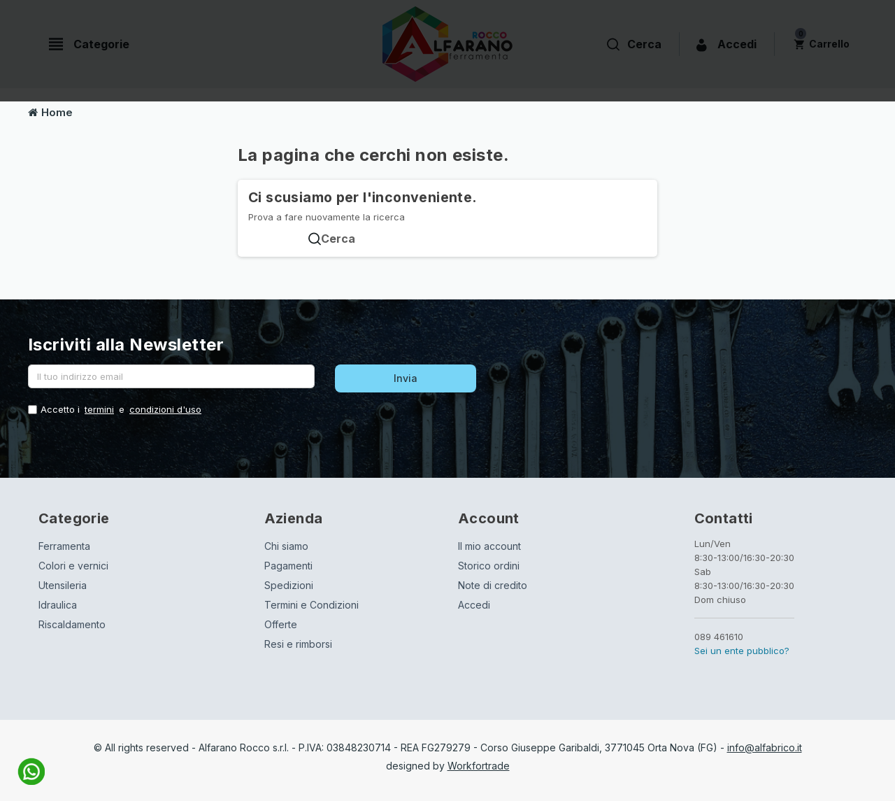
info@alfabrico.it (764, 747)
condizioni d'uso (165, 409)
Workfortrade (479, 766)
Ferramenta (64, 546)
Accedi (474, 605)
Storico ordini (489, 566)
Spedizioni (288, 585)
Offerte (280, 624)
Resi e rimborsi (298, 644)
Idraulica (57, 605)
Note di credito (492, 585)
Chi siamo (286, 546)
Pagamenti (288, 566)
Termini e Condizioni (311, 605)
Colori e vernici (73, 566)
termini (99, 409)
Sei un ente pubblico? (741, 650)
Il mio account (489, 546)
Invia (405, 378)
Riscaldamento (72, 624)
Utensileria (62, 585)
